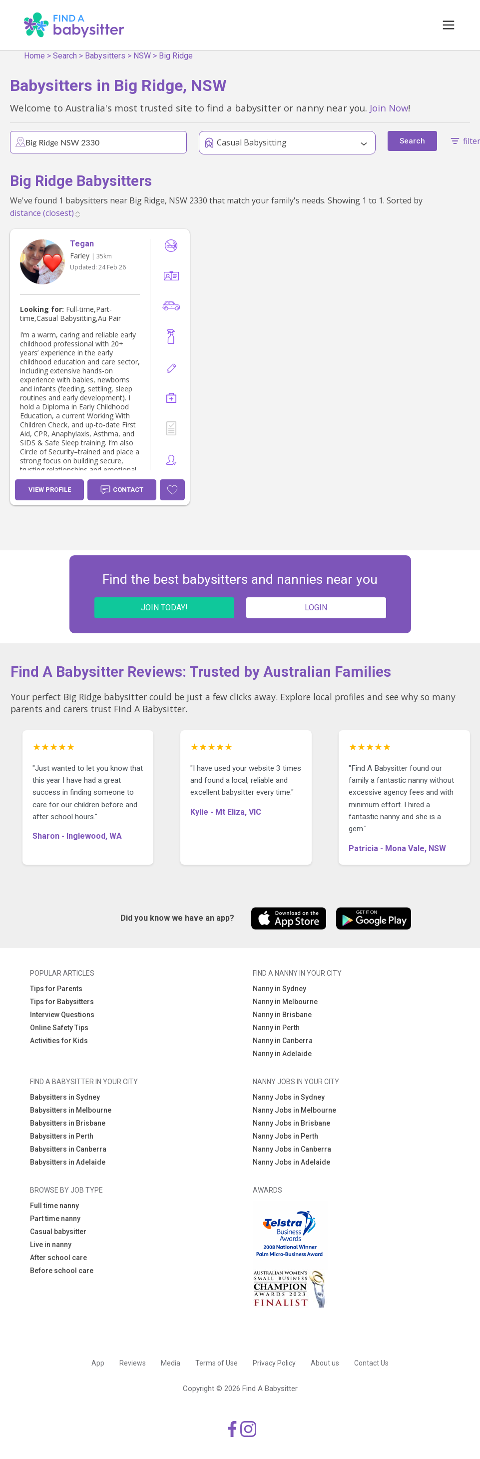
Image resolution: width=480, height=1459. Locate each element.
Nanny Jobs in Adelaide (291, 1162)
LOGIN (316, 607)
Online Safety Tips (59, 1028)
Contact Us (371, 1363)
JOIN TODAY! (164, 607)
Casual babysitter (58, 1232)
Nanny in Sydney (279, 989)
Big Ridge (176, 55)
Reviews (132, 1363)
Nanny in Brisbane (282, 1015)
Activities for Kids (59, 1041)
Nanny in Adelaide (282, 1054)
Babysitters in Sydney (65, 1097)
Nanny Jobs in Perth (285, 1136)
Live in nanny (50, 1245)
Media (170, 1363)
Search (65, 55)
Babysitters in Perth (61, 1136)
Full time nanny (54, 1206)
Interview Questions (62, 1015)
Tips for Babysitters (62, 1002)
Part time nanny (55, 1219)
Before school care (61, 1271)
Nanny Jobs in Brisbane (291, 1123)
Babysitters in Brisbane (67, 1123)
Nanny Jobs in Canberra (292, 1149)
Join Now (389, 107)
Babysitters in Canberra (68, 1149)
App (97, 1363)
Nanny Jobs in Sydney (289, 1097)
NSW (142, 55)
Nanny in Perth (276, 1028)
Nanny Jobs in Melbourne (294, 1110)
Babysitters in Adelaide (67, 1162)
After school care (58, 1258)
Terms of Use (216, 1363)
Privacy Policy (274, 1363)
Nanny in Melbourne (285, 1002)
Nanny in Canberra (283, 1041)
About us (325, 1363)
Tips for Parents (56, 989)
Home (34, 55)
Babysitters (105, 55)
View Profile (49, 489)
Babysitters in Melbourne (70, 1110)
